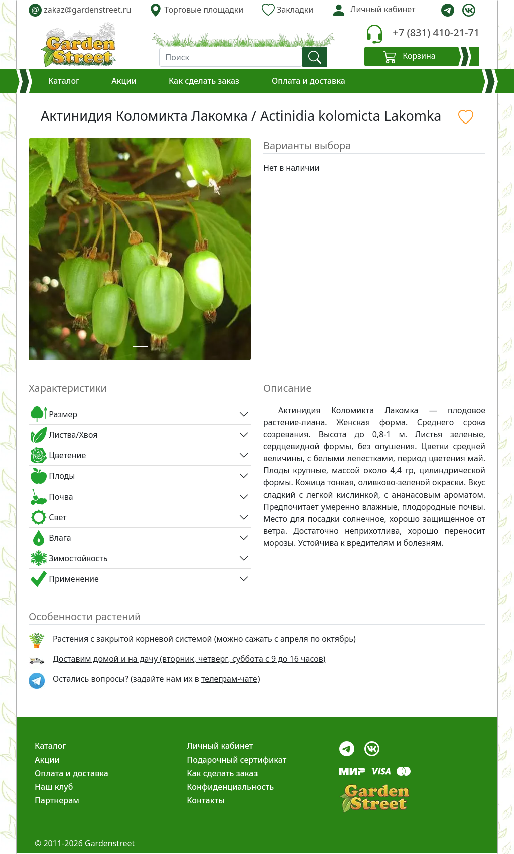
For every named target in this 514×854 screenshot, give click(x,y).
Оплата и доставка (308, 80)
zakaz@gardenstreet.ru (80, 10)
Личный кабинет (220, 745)
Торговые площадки (196, 10)
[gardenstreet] (78, 44)
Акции (124, 80)
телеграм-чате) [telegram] (230, 678)
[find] (314, 57)
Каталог (63, 80)
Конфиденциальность (230, 786)
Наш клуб (54, 786)
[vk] (468, 10)
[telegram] (447, 10)
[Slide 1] (140, 346)
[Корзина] (421, 57)
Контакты (206, 800)
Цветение (58, 455)
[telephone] (374, 34)
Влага (51, 538)
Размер (54, 414)
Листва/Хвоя (64, 435)
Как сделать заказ (204, 80)
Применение (65, 579)
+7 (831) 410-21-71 (436, 32)
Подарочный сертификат (236, 759)
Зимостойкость (69, 558)
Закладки (287, 10)
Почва (52, 497)
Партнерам (57, 800)
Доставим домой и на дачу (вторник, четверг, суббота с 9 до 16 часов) (189, 658)
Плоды (53, 476)
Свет (49, 517)
